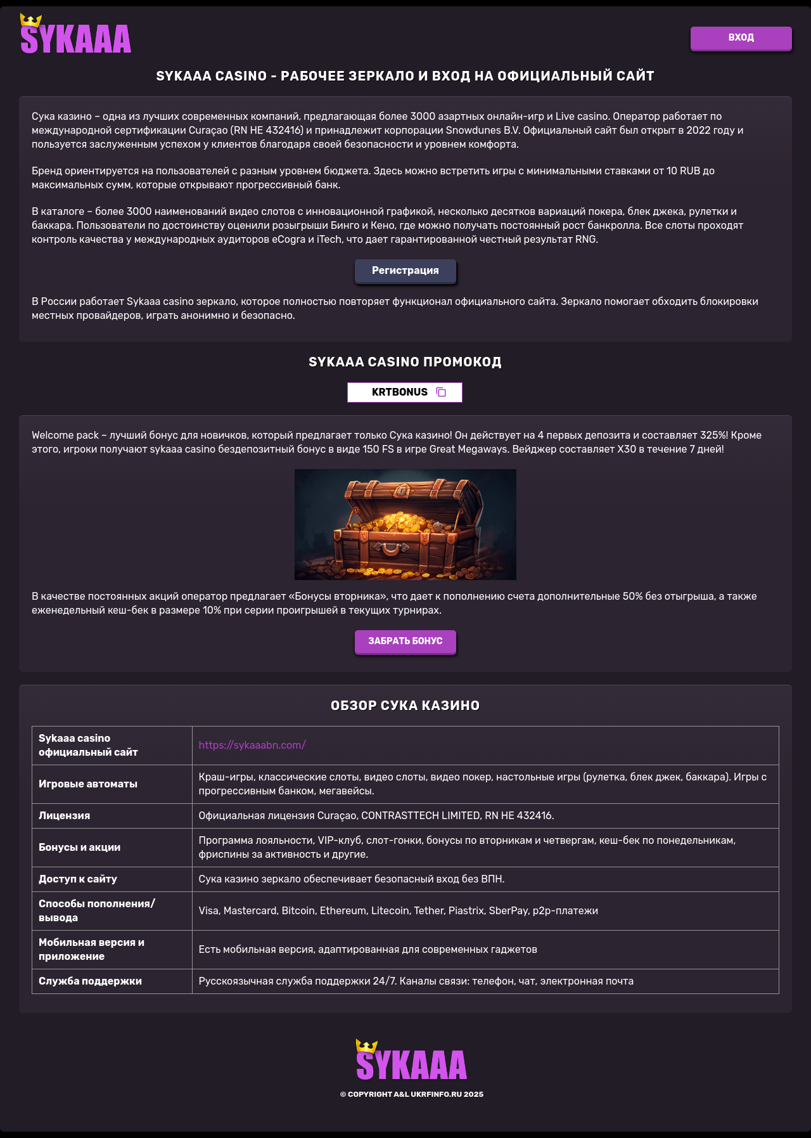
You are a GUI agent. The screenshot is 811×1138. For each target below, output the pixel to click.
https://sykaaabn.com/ (253, 745)
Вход (741, 37)
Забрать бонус (405, 641)
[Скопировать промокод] (441, 392)
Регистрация (405, 270)
